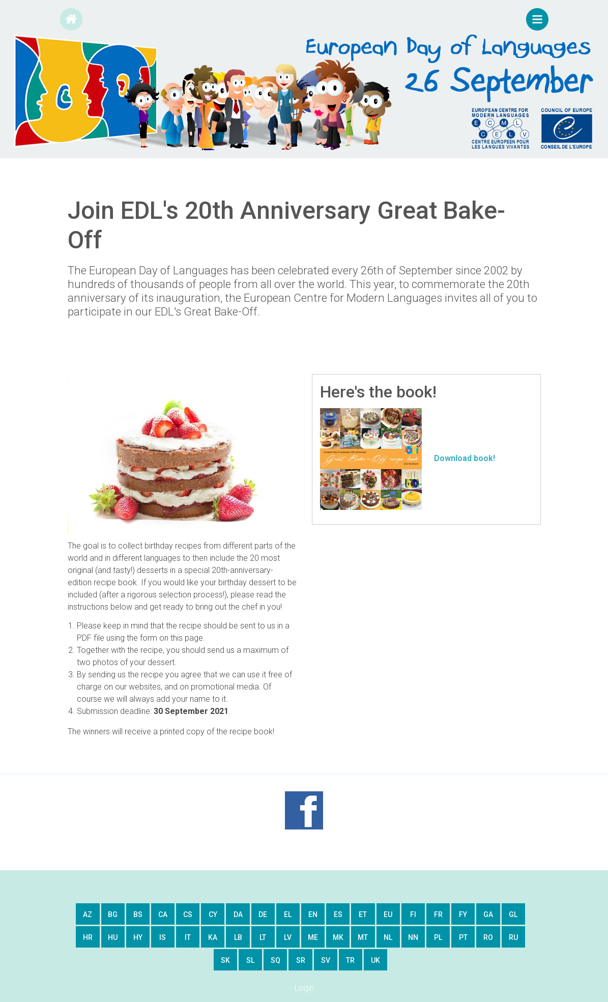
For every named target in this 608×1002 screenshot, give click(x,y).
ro (488, 937)
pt (463, 937)
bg (113, 914)
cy (213, 914)
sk (225, 960)
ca (162, 914)
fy (463, 914)
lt (262, 937)
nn (413, 937)
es (338, 914)
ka (212, 937)
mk (338, 937)
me (313, 937)
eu (388, 914)
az (87, 914)
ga (488, 914)
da (238, 914)
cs (187, 914)
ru (513, 937)
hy (137, 937)
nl (388, 937)
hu (113, 937)
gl (513, 914)
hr (88, 937)
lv (288, 937)
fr (438, 914)
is (162, 937)
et (363, 914)
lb (238, 937)
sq (275, 960)
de (262, 914)
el (288, 914)
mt (363, 937)
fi (413, 914)
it (188, 937)
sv (325, 960)
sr (300, 960)
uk (375, 960)
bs (137, 914)
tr (350, 960)
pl (438, 937)
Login (304, 988)
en (312, 914)
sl (250, 960)
